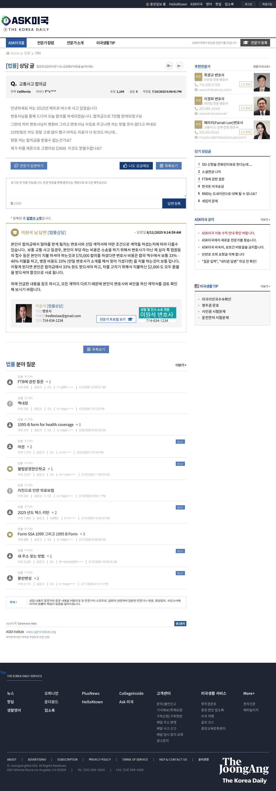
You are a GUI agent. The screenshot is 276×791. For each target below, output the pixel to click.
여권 (21, 446)
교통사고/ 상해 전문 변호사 (221, 127)
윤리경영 (203, 760)
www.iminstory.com (213, 89)
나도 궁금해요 (136, 165)
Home (13, 53)
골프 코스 (207, 722)
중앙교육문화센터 (213, 728)
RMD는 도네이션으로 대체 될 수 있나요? (229, 193)
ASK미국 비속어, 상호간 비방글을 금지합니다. (233, 247)
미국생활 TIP (105, 43)
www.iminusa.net (211, 113)
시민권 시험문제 (214, 311)
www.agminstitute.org (41, 631)
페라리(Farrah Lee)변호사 (223, 122)
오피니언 (52, 693)
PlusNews (90, 693)
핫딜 (218, 4)
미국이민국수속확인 (216, 299)
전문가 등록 (255, 42)
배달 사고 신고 (166, 728)
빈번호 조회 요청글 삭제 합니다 (223, 254)
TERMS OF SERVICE (135, 760)
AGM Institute (15, 631)
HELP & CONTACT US (173, 760)
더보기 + (181, 365)
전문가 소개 (75, 43)
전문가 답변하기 (28, 165)
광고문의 (163, 740)
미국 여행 (207, 716)
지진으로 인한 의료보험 (36, 490)
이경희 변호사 (214, 98)
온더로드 (52, 701)
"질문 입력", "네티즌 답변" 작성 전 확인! (229, 261)
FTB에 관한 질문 (31, 381)
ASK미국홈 (16, 43)
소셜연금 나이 (211, 171)
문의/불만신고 (166, 703)
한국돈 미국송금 (213, 186)
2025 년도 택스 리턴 (34, 512)
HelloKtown (178, 4)
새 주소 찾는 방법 (31, 556)
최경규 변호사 (214, 74)
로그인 (248, 4)
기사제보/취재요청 (169, 710)
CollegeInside (131, 693)
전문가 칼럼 (45, 43)
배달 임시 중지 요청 (170, 734)
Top (3, 672)
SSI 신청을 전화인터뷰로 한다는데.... (227, 164)
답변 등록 (174, 203)
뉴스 (10, 693)
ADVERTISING (37, 760)
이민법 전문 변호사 (216, 79)
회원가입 (267, 4)
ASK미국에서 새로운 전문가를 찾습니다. (229, 240)
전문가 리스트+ (261, 66)
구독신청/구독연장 (169, 716)
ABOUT (12, 760)
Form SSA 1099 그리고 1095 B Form (48, 534)
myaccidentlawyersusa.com (220, 137)
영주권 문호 (210, 305)
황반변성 (25, 578)
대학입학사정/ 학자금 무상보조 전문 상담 (27, 637)
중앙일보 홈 (156, 4)
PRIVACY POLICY (100, 760)
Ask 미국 (126, 701)
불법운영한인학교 (32, 469)
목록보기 (169, 165)
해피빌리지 (250, 710)
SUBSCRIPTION (67, 760)
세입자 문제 (210, 201)
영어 (209, 4)
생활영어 (14, 710)
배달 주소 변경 (166, 722)
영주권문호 (208, 703)
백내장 (23, 403)
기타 (38, 53)
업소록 (229, 4)
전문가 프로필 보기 (116, 319)
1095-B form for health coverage (46, 424)
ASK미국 (196, 4)
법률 (27, 53)
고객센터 (164, 693)
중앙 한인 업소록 (212, 710)
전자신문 (249, 703)
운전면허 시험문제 (215, 317)
